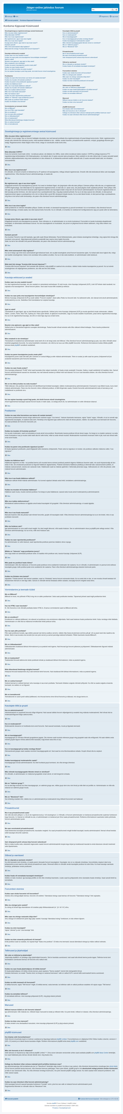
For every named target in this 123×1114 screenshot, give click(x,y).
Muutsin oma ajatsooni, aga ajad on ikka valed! (19, 61)
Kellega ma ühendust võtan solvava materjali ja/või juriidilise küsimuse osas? (87, 112)
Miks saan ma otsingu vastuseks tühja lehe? (76, 77)
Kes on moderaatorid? (69, 35)
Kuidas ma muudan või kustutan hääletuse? (18, 87)
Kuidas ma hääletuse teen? (13, 84)
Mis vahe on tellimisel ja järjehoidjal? (74, 87)
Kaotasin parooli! (10, 45)
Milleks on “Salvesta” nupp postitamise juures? (19, 97)
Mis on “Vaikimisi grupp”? (70, 45)
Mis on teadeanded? (11, 118)
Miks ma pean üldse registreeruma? (16, 33)
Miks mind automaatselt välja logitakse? (17, 46)
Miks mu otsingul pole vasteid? (72, 75)
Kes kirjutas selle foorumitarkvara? (73, 109)
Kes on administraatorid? (70, 33)
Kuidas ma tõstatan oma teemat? (15, 101)
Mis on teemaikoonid (11, 124)
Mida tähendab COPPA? (12, 35)
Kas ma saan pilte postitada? (14, 114)
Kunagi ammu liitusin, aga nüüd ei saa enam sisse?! (21, 43)
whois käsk (113, 1066)
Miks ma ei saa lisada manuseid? (15, 91)
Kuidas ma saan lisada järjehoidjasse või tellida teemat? (80, 89)
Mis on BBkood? (10, 108)
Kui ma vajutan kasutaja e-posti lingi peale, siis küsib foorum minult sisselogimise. (30, 71)
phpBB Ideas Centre (101, 1053)
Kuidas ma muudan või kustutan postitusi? (18, 80)
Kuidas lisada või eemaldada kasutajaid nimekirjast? (79, 66)
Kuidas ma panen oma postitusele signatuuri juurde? (21, 82)
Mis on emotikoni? (10, 112)
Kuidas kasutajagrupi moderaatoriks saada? (76, 41)
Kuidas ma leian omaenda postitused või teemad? (78, 80)
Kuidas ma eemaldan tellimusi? (72, 93)
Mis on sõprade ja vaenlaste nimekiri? (74, 64)
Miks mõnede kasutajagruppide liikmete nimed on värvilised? (82, 43)
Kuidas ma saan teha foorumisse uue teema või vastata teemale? (25, 78)
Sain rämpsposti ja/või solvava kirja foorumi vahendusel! (80, 57)
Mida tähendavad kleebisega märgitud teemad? (20, 120)
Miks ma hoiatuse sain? (12, 93)
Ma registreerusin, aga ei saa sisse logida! (18, 39)
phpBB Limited (62, 1039)
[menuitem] (15, 16)
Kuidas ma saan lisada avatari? (14, 67)
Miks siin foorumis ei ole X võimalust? (74, 111)
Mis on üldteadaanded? (12, 116)
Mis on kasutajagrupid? (70, 37)
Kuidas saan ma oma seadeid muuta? (17, 55)
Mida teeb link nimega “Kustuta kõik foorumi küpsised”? (22, 48)
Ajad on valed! (9, 59)
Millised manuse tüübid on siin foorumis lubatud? (78, 100)
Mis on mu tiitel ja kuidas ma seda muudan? (18, 69)
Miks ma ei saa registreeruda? (14, 37)
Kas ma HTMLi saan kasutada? (14, 110)
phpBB (16, 345)
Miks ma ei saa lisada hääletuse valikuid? (18, 86)
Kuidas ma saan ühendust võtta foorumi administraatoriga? (81, 114)
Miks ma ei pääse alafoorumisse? (15, 89)
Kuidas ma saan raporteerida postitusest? (18, 95)
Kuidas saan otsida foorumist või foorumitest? (77, 73)
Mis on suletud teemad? (12, 122)
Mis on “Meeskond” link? (70, 46)
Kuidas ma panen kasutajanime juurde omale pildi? (21, 65)
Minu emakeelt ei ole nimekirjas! (15, 63)
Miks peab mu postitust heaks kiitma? (16, 99)
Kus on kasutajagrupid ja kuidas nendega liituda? (78, 39)
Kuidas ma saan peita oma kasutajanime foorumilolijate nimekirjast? (26, 57)
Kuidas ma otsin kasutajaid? (71, 78)
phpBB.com (75, 1041)
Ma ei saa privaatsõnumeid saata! (73, 53)
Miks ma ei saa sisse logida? (14, 41)
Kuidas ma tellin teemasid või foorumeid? (75, 91)
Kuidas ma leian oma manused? (73, 102)
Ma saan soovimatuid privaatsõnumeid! (75, 55)
